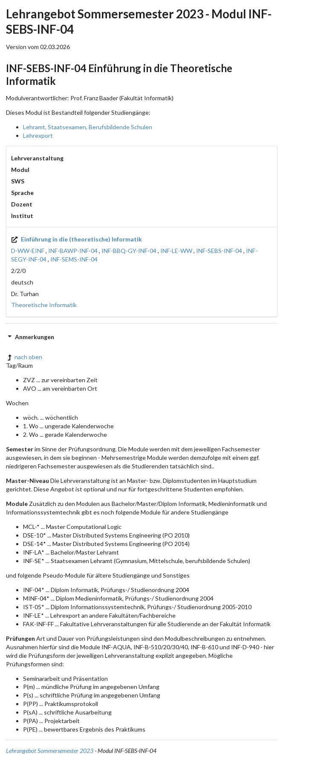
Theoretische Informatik (44, 304)
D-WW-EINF (27, 250)
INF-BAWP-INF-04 (73, 250)
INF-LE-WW (176, 250)
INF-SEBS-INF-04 (219, 250)
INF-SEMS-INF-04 (74, 259)
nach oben (24, 356)
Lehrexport (38, 135)
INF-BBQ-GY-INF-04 (128, 250)
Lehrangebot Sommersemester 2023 (49, 750)
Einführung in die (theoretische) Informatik (76, 239)
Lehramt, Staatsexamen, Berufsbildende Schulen (87, 127)
